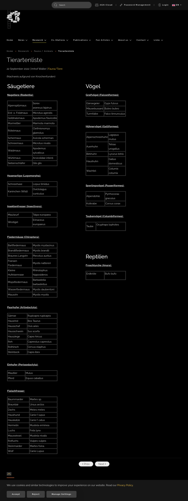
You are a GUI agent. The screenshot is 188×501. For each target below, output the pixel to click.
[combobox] (71, 5)
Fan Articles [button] (104, 40)
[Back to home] (13, 19)
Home (10, 40)
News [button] (23, 40)
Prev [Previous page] (85, 464)
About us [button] (124, 40)
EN (176, 5)
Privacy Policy (125, 485)
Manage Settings (61, 494)
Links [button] (158, 40)
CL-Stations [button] (59, 40)
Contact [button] (143, 40)
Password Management (135, 5)
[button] (9, 474)
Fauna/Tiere (55, 68)
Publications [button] (82, 40)
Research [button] (39, 40)
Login (163, 5)
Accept (16, 494)
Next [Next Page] (101, 464)
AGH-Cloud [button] (104, 5)
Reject (36, 494)
